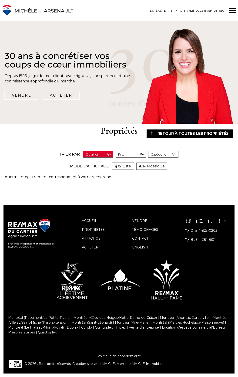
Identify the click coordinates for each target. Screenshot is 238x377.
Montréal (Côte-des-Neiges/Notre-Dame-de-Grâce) (115, 318)
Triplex (121, 327)
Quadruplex (47, 332)
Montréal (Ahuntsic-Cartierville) (185, 318)
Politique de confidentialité (119, 356)
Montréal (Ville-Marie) (132, 322)
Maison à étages (21, 332)
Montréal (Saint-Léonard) (91, 322)
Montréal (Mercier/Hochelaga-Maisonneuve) (188, 322)
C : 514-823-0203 (191, 10)
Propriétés (93, 230)
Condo (86, 327)
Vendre (21, 95)
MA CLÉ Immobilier (148, 364)
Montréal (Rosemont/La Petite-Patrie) (39, 318)
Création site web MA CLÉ (93, 364)
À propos (91, 238)
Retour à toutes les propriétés (189, 133)
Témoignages (145, 230)
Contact (140, 238)
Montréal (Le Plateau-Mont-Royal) (36, 327)
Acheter (61, 95)
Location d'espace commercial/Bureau (193, 327)
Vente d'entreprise (144, 327)
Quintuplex (104, 327)
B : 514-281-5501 (214, 10)
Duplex (72, 327)
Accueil (89, 221)
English (140, 247)
